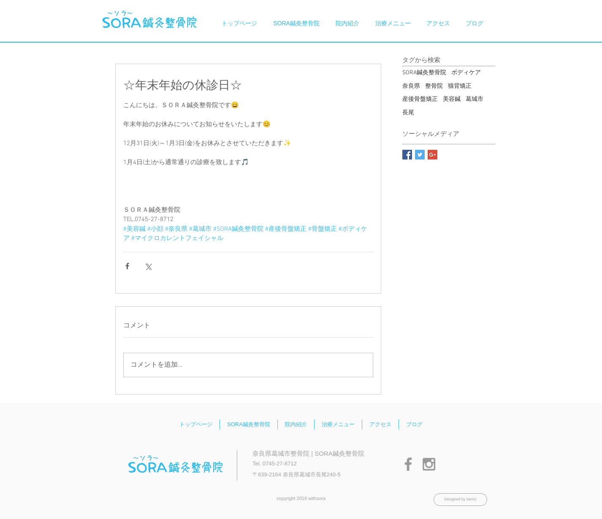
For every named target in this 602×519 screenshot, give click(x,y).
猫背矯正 (460, 86)
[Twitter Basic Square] (420, 154)
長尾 (408, 112)
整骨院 (434, 86)
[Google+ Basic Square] (432, 154)
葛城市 (474, 99)
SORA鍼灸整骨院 (424, 72)
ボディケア (466, 72)
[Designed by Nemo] (460, 499)
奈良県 (411, 86)
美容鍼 (452, 99)
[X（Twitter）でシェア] (148, 266)
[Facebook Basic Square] (407, 154)
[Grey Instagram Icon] (429, 464)
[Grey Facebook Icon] (408, 464)
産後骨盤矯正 (420, 99)
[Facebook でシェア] (127, 266)
